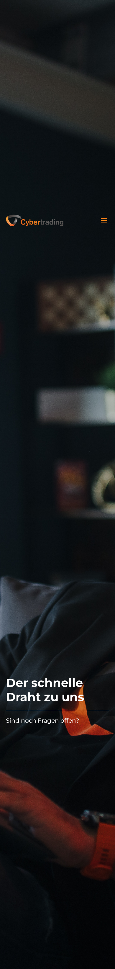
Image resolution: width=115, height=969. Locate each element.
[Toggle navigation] (104, 220)
